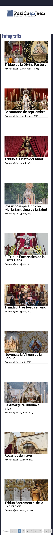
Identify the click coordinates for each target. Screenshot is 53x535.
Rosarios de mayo (18, 455)
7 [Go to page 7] (40, 531)
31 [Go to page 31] (46, 531)
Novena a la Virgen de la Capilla (23, 356)
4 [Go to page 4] (27, 531)
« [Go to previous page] (12, 531)
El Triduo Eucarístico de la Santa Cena (25, 258)
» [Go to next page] (50, 531)
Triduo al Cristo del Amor (24, 159)
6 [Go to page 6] (36, 531)
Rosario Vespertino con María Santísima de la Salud (26, 208)
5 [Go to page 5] (31, 531)
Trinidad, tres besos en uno (25, 307)
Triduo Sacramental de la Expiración (24, 504)
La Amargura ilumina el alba (22, 406)
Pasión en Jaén (26, 13)
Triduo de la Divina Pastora (25, 64)
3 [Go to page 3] (23, 531)
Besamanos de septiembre (25, 112)
